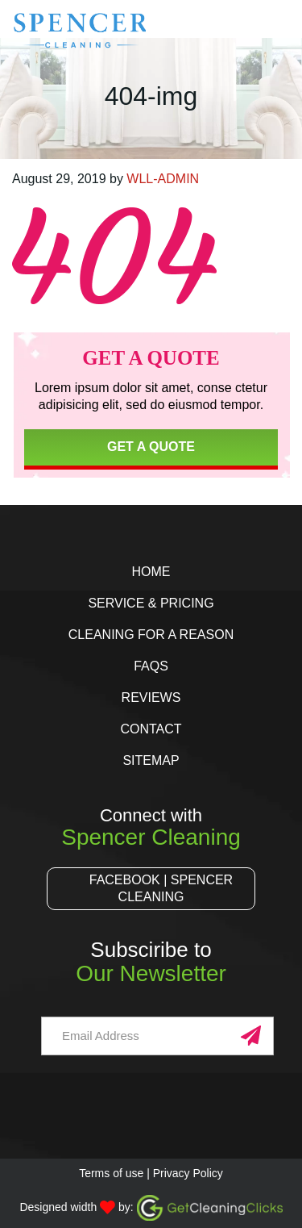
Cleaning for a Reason (151, 634)
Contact (150, 729)
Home (150, 571)
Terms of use (111, 1173)
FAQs (151, 666)
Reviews (151, 697)
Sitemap (150, 760)
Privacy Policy (188, 1173)
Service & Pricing (150, 603)
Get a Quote (151, 446)
